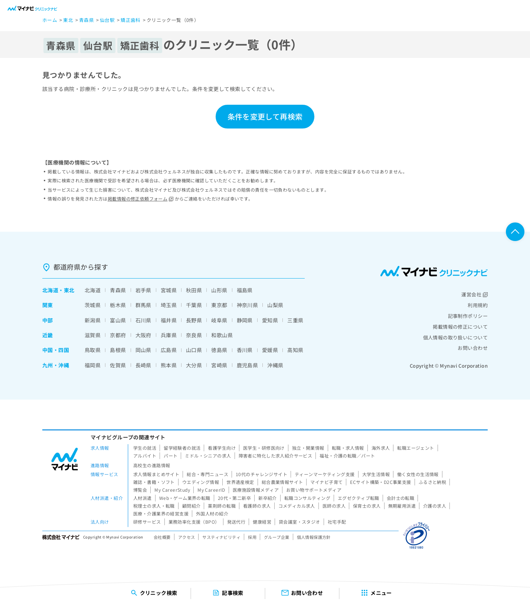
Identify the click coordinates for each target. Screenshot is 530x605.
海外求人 (381, 448)
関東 (47, 305)
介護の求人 (434, 505)
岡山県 (143, 350)
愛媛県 (270, 350)
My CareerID (211, 490)
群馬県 (143, 305)
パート (170, 455)
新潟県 (93, 320)
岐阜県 (219, 320)
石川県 (143, 320)
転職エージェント (415, 448)
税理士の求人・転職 (154, 505)
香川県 (245, 350)
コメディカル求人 (296, 505)
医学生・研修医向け (264, 448)
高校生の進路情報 (151, 465)
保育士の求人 (367, 505)
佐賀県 (118, 365)
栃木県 (118, 305)
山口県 (194, 350)
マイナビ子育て (326, 482)
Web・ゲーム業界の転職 (184, 498)
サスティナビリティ (221, 537)
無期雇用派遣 (402, 505)
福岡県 (93, 365)
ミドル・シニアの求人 (208, 455)
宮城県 (169, 290)
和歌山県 (222, 335)
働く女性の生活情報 (418, 474)
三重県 (295, 320)
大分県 (194, 365)
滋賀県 (93, 335)
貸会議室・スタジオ (299, 521)
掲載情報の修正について (460, 326)
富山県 (118, 320)
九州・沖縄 (55, 365)
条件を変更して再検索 (265, 116)
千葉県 (194, 305)
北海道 (50, 290)
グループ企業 (276, 537)
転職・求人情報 (348, 448)
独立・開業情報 (308, 448)
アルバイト (144, 455)
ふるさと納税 (432, 482)
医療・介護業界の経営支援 (161, 513)
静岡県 (245, 320)
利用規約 (478, 305)
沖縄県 (275, 365)
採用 (252, 537)
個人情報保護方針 (314, 537)
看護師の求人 (257, 505)
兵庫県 (169, 335)
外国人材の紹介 (212, 513)
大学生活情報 (376, 474)
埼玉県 (169, 305)
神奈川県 (247, 305)
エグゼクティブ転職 (358, 498)
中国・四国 (55, 350)
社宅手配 (337, 521)
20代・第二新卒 (234, 498)
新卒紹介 (267, 498)
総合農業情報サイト (282, 482)
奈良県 (194, 335)
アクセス (186, 537)
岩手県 (143, 290)
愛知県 (270, 320)
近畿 (47, 335)
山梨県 (275, 305)
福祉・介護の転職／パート (347, 455)
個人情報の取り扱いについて (455, 337)
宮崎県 (219, 365)
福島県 (245, 290)
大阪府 (143, 335)
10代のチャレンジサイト (261, 474)
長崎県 (143, 365)
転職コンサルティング (307, 498)
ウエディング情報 (200, 482)
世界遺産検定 (240, 482)
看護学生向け (222, 448)
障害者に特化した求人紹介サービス (276, 455)
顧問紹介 (191, 505)
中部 (47, 320)
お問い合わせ (473, 347)
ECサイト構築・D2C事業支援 (380, 482)
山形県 (219, 290)
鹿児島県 (247, 365)
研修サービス (147, 521)
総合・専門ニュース (207, 474)
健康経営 (262, 521)
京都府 (118, 335)
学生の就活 (144, 448)
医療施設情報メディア (256, 490)
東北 (69, 290)
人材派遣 (142, 498)
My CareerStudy (172, 490)
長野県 (194, 320)
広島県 (169, 350)
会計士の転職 (401, 498)
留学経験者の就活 (182, 448)
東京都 (219, 305)
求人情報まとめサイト (156, 474)
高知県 (295, 350)
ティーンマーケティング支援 (324, 474)
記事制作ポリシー (468, 315)
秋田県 (194, 290)
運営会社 (474, 294)
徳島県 (219, 350)
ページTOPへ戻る (515, 231)
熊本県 (169, 365)
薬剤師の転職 (222, 505)
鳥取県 (93, 350)
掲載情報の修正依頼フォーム (140, 198)
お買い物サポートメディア (313, 490)
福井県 (169, 320)
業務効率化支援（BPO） (194, 521)
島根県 (118, 350)
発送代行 (236, 521)
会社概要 (162, 537)
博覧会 (140, 490)
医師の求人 (334, 505)
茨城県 (93, 305)
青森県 (118, 290)
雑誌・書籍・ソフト (154, 482)
